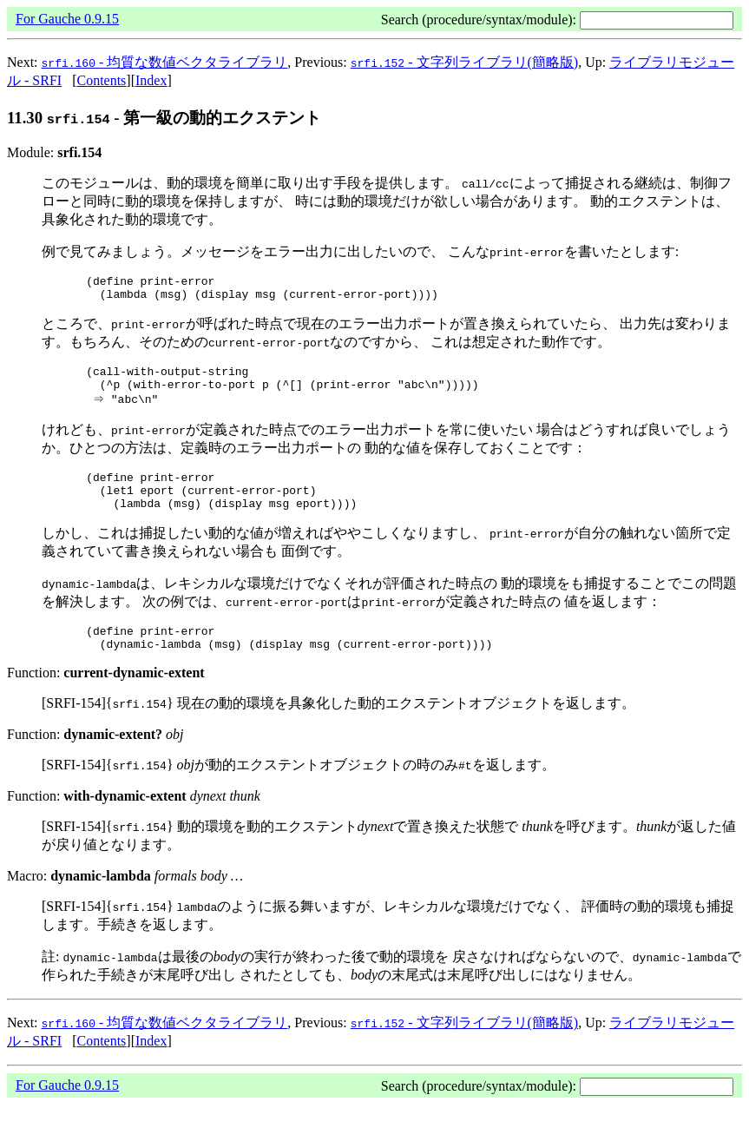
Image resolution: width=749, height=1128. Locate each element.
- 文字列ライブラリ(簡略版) (464, 62)
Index (151, 80)
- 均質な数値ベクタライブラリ (165, 62)
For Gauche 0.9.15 (67, 18)
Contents (101, 80)
